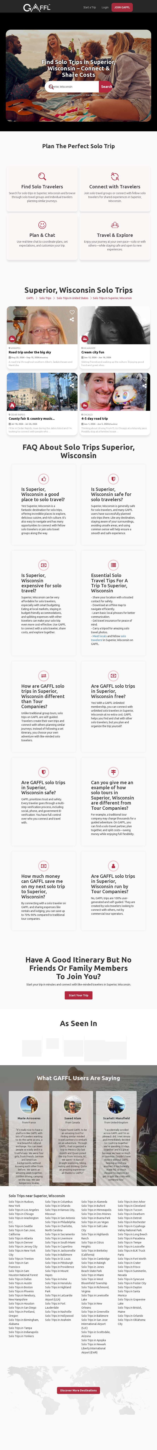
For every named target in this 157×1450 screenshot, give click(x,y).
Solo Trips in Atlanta (21, 1238)
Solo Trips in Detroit (130, 1218)
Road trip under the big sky (30, 352)
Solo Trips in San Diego (22, 1307)
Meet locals (100, 636)
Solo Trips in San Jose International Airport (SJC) (94, 1324)
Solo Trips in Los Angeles (24, 1209)
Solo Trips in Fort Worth (132, 1258)
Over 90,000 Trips (93, 95)
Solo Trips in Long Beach (132, 1234)
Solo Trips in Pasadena (131, 1238)
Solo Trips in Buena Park (95, 1218)
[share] (72, 319)
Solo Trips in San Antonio (60, 1218)
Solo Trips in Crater (129, 1262)
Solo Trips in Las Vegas (95, 1222)
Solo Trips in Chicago (21, 1214)
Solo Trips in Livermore (58, 1238)
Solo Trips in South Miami (60, 1242)
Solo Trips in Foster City (132, 1283)
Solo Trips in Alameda (94, 1201)
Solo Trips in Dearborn (131, 1214)
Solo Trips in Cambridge (95, 1258)
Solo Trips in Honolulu (58, 1283)
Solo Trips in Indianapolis (23, 1332)
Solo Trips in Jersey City (23, 1246)
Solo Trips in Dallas (20, 1279)
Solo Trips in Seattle (21, 1226)
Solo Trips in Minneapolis (96, 1209)
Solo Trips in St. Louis (58, 1258)
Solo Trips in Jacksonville (60, 1250)
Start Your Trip (78, 995)
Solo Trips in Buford (93, 1205)
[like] (72, 312)
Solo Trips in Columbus (59, 1201)
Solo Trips (45, 298)
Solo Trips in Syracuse (131, 1279)
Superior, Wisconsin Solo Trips (78, 290)
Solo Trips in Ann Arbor (131, 1201)
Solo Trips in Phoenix (21, 1291)
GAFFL (30, 298)
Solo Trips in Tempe (129, 1242)
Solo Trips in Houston (21, 1303)
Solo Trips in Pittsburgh (59, 1262)
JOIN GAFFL (122, 7)
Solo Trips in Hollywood (59, 1315)
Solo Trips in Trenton (21, 1258)
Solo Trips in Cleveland (131, 1205)
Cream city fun (92, 352)
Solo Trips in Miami (92, 1275)
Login (105, 7)
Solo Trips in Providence (59, 1266)
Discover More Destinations (78, 1390)
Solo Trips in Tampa (20, 1328)
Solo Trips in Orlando (57, 1205)
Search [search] (106, 86)
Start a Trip (89, 7)
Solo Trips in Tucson (130, 1209)
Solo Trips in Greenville (95, 1311)
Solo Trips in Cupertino (58, 1246)
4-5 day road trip (94, 418)
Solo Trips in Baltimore (58, 1254)
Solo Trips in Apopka (93, 1340)
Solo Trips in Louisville (131, 1246)
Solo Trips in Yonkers (21, 1336)
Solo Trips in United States (72, 298)
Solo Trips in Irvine (56, 1279)
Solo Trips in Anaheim (58, 1319)
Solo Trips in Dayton (130, 1287)
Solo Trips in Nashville (58, 1311)
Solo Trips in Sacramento (60, 1234)
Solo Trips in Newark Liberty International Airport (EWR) (93, 1348)
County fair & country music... (32, 418)
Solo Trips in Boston (21, 1287)
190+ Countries (68, 95)
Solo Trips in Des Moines (96, 1214)
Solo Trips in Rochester (132, 1222)
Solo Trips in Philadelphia (60, 1222)
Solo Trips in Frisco (129, 1266)
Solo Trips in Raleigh (93, 1262)
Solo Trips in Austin (20, 1283)
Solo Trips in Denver (21, 1242)
